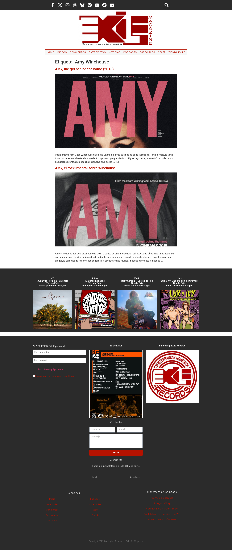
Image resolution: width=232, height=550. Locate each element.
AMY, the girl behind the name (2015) (84, 69)
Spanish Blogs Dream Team (162, 508)
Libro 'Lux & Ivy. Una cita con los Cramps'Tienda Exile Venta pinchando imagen (179, 282)
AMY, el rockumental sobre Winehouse (85, 168)
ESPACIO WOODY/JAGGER (162, 519)
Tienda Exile (177, 52)
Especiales (147, 52)
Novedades (52, 504)
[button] (166, 5)
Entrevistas (97, 52)
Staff (162, 52)
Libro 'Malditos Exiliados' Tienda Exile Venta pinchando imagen (95, 282)
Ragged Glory (162, 503)
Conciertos (78, 52)
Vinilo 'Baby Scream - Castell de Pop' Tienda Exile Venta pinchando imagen (137, 282)
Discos (62, 52)
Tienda (95, 515)
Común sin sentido (162, 497)
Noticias (114, 52)
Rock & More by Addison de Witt (162, 514)
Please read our (53, 376)
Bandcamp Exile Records (172, 345)
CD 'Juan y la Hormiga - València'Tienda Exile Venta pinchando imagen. (53, 282)
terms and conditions (63, 376)
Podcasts (130, 52)
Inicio (50, 52)
